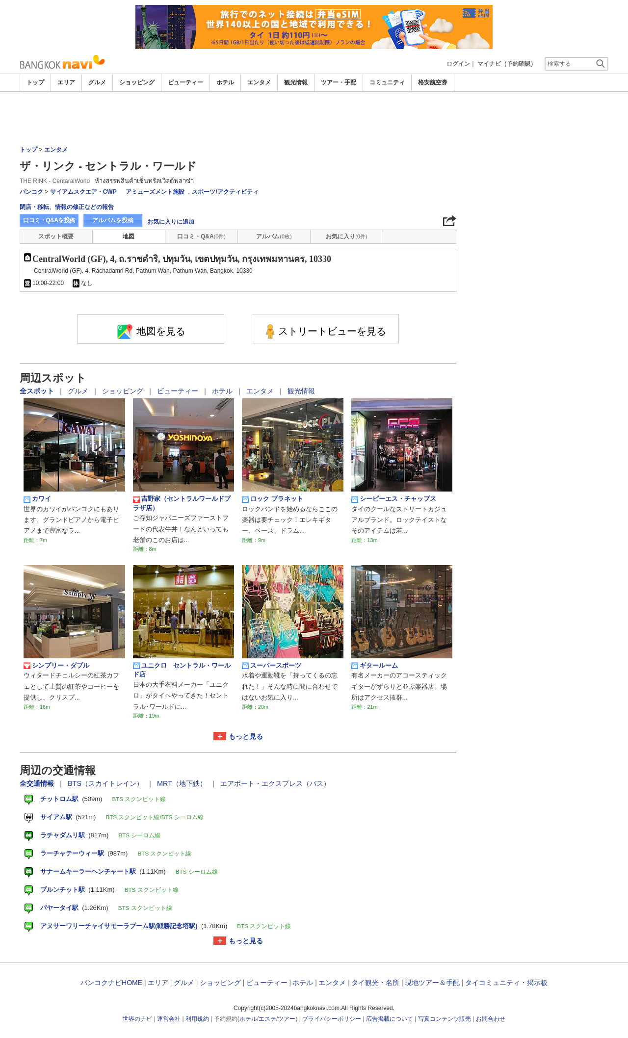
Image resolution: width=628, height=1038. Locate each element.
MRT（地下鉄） (183, 783)
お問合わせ (490, 1018)
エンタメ (259, 82)
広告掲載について (389, 1018)
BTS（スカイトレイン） (106, 783)
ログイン (458, 63)
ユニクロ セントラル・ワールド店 (182, 670)
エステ (267, 1018)
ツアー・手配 (338, 82)
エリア (66, 82)
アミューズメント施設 (155, 191)
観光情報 (296, 82)
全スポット (38, 391)
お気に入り (346, 236)
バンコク (31, 191)
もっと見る (246, 736)
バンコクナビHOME (111, 982)
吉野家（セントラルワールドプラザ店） (182, 503)
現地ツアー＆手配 (432, 982)
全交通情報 (38, 783)
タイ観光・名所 (375, 982)
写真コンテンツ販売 (444, 1018)
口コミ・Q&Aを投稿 (49, 220)
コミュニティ (387, 82)
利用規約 (197, 1018)
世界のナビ (137, 1018)
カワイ (37, 499)
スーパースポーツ (271, 666)
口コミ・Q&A (201, 236)
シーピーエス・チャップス (393, 499)
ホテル (225, 82)
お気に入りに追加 (170, 221)
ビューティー (185, 82)
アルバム (273, 236)
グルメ (97, 82)
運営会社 (169, 1018)
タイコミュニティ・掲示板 (506, 982)
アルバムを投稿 (112, 220)
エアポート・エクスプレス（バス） (275, 783)
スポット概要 (56, 236)
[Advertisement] (314, 119)
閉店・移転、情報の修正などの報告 (67, 207)
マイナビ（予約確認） (506, 63)
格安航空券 (432, 82)
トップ (35, 82)
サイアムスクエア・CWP (83, 191)
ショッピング (137, 82)
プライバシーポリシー (331, 1018)
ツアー (286, 1018)
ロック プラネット (272, 499)
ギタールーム (374, 666)
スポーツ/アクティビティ (225, 191)
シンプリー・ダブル (56, 666)
